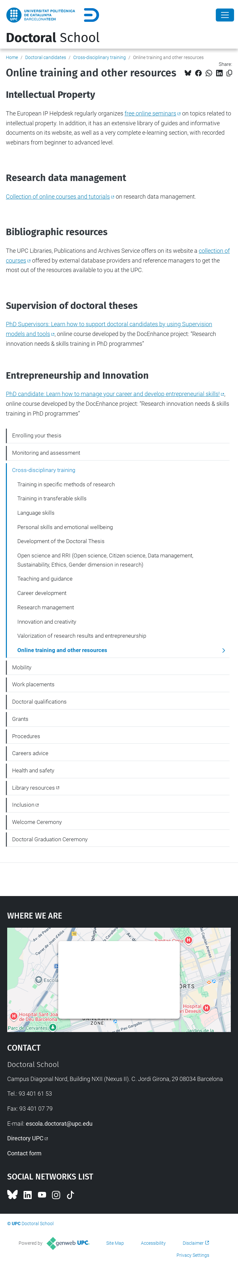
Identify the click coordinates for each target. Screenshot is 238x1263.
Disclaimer (193, 1243)
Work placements (33, 684)
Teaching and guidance (45, 578)
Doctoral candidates (45, 57)
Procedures (26, 736)
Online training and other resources (62, 650)
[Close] (225, 15)
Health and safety (33, 770)
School (53, 38)
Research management (45, 607)
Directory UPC (25, 1138)
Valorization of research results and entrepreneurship (81, 635)
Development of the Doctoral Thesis (61, 541)
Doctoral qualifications (39, 701)
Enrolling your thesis (36, 435)
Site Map (115, 1243)
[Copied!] (229, 73)
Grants (20, 719)
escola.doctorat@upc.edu (59, 1123)
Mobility (21, 667)
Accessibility (153, 1243)
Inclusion (23, 804)
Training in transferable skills (52, 498)
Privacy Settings (193, 1255)
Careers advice (30, 753)
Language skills (36, 513)
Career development (41, 593)
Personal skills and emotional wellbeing (65, 527)
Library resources (33, 787)
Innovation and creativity (46, 621)
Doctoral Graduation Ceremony (50, 839)
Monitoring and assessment (46, 452)
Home (12, 57)
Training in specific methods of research (66, 484)
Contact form (24, 1153)
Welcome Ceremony (37, 822)
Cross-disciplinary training (99, 57)
